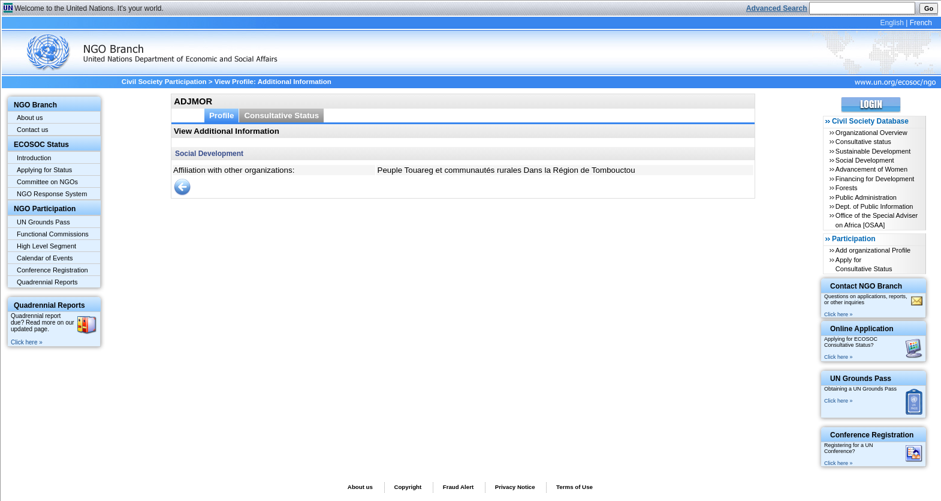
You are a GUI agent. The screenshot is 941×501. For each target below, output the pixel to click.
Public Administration (866, 197)
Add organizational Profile (873, 250)
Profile (221, 115)
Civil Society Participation (164, 81)
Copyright (407, 487)
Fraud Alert (458, 487)
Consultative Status (281, 115)
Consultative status (863, 141)
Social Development (865, 160)
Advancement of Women (871, 169)
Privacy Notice (515, 487)
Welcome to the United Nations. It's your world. (89, 8)
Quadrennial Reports (47, 282)
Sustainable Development (873, 151)
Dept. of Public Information (874, 206)
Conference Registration (52, 270)
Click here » (27, 342)
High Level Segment (46, 246)
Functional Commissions (53, 234)
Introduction (34, 157)
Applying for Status (44, 169)
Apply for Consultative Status (864, 264)
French (921, 23)
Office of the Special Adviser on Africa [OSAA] (877, 220)
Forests (847, 187)
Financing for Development (875, 178)
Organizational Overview (871, 132)
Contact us (33, 129)
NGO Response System (52, 193)
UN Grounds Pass (43, 222)
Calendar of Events (45, 258)
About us (30, 117)
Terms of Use (574, 487)
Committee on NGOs (47, 181)
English (891, 23)
